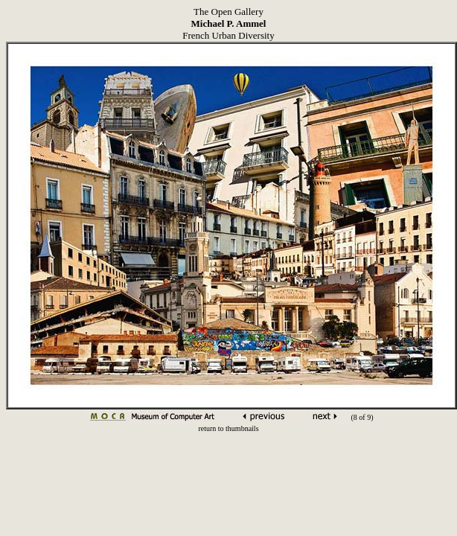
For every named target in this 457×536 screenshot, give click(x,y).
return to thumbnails (228, 428)
